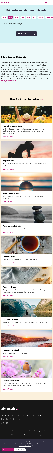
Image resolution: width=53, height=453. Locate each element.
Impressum (42, 435)
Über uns (46, 431)
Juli (34, 17)
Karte (4, 17)
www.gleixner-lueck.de (9, 81)
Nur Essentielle (20, 450)
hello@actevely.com (13, 419)
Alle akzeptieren (7, 450)
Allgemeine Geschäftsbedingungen (11, 435)
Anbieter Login (5, 431)
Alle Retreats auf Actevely (26, 34)
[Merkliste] (46, 2)
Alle (10, 17)
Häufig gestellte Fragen (35, 431)
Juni (28, 17)
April (16, 17)
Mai (23, 17)
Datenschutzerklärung (25, 446)
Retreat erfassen (17, 431)
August (41, 17)
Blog (25, 431)
